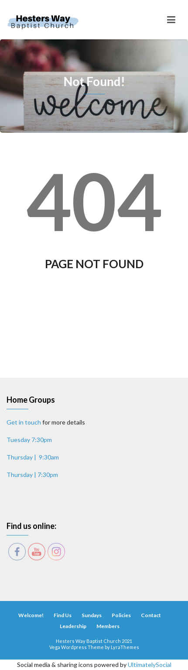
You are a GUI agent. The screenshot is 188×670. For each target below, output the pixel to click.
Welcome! (31, 615)
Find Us (63, 615)
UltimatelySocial (149, 664)
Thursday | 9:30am (33, 457)
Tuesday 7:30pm (29, 439)
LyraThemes (125, 647)
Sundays (92, 615)
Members (108, 626)
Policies (121, 615)
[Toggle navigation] (171, 19)
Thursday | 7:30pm (32, 474)
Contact (151, 615)
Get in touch (24, 422)
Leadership (73, 626)
